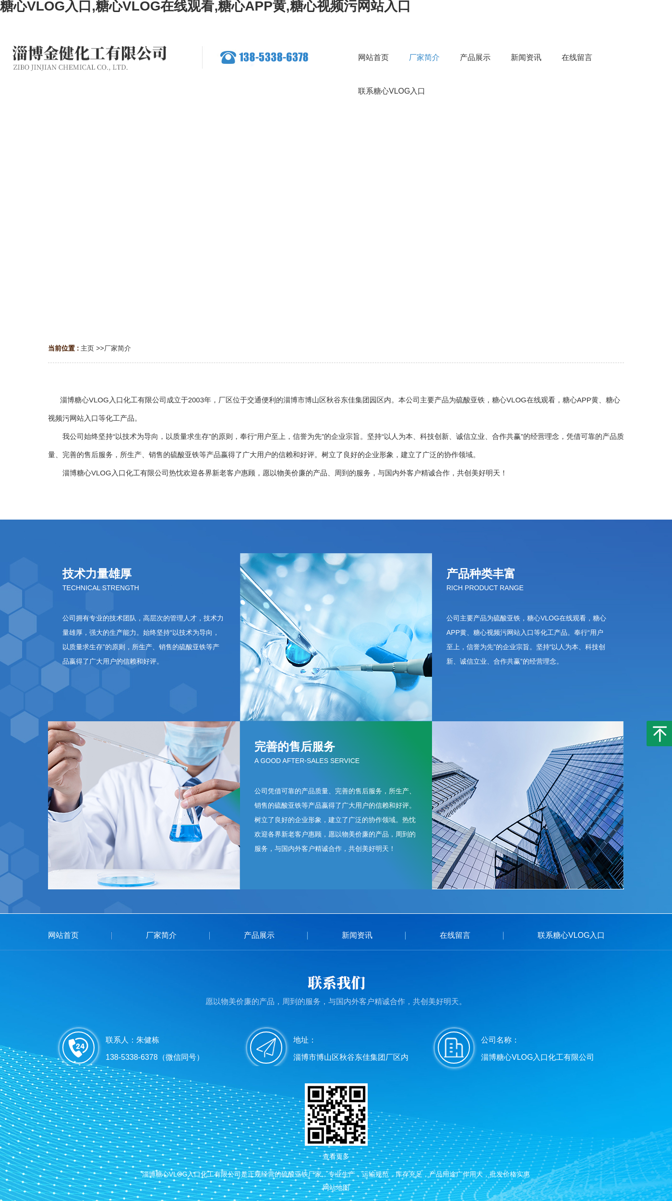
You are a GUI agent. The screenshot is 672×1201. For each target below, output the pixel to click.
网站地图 (336, 1187)
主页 (87, 348)
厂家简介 (117, 348)
